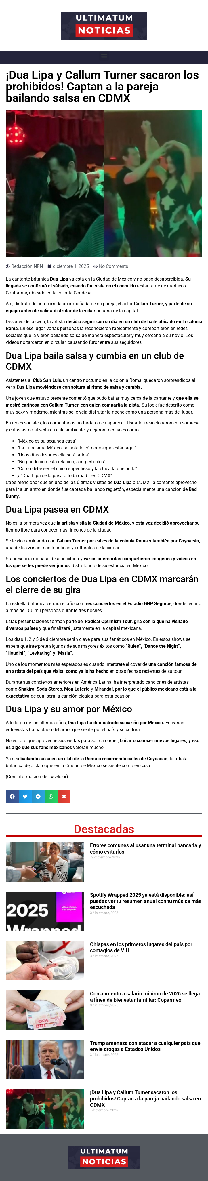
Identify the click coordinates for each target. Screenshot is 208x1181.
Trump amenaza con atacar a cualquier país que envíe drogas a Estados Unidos (145, 1046)
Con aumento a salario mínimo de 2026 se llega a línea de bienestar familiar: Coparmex (145, 996)
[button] (104, 56)
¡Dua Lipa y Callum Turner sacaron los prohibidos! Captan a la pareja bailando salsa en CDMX (145, 1098)
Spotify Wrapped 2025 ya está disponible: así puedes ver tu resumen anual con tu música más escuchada (145, 901)
